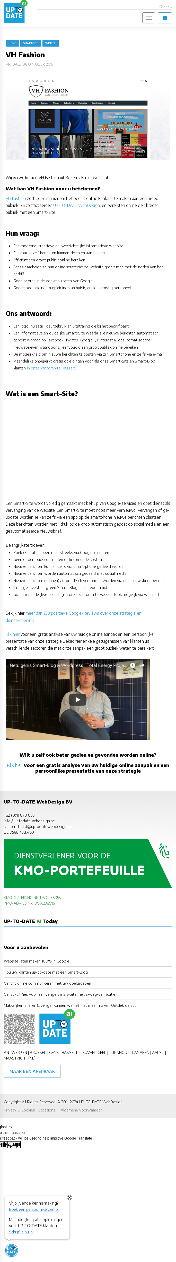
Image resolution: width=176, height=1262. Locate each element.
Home (12, 43)
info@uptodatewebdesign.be (29, 820)
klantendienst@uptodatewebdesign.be (38, 826)
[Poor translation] (14, 1144)
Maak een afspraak (32, 1071)
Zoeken (165, 6)
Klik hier (13, 634)
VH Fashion (16, 198)
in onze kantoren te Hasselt (51, 367)
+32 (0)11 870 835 (19, 815)
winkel (50, 43)
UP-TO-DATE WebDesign (76, 205)
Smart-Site (30, 43)
